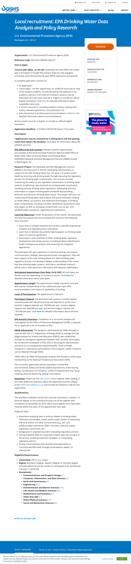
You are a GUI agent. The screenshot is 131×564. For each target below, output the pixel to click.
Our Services (91, 10)
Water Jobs (68, 10)
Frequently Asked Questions (79, 549)
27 (37, 484)
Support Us (110, 2)
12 (49, 500)
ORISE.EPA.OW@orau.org (31, 384)
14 (61, 487)
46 (58, 490)
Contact (124, 2)
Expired (100, 46)
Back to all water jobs (25, 518)
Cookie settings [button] (107, 559)
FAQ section (45, 378)
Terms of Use (45, 549)
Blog (111, 10)
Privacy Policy (59, 549)
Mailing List (80, 2)
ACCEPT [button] (121, 559)
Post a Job (95, 2)
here (44, 101)
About (124, 10)
